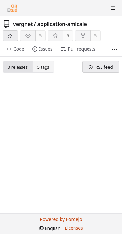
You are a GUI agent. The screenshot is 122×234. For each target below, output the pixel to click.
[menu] (49, 228)
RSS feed (101, 67)
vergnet (23, 24)
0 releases (18, 67)
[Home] (12, 8)
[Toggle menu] (113, 8)
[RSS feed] (10, 35)
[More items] (114, 49)
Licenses (74, 228)
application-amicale (62, 24)
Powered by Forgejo (61, 219)
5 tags (43, 67)
